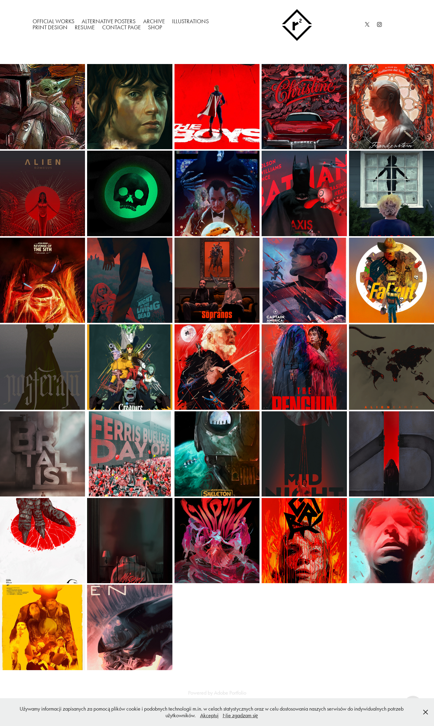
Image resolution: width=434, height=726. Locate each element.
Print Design (50, 27)
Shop (155, 27)
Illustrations (190, 21)
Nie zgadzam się (240, 715)
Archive (154, 21)
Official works (53, 21)
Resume (85, 27)
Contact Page (121, 27)
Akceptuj (209, 715)
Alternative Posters (109, 21)
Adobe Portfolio (230, 692)
